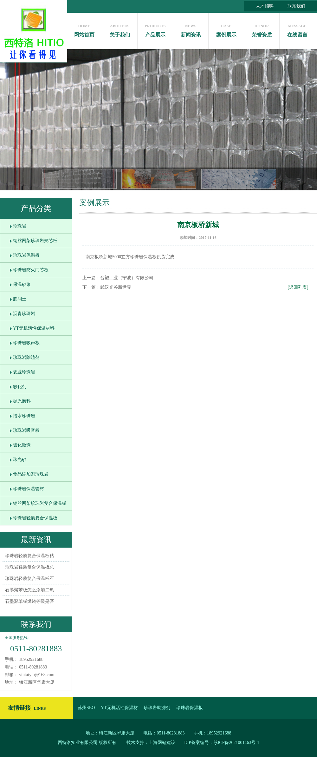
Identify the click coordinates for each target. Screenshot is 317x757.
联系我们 (296, 6)
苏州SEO (86, 707)
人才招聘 (265, 6)
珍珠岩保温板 (26, 255)
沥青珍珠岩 (24, 313)
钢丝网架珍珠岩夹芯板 (35, 240)
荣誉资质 (261, 29)
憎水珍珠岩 (24, 415)
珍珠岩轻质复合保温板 (35, 518)
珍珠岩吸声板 (26, 342)
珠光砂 (19, 459)
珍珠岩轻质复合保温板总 (29, 567)
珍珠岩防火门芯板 (31, 269)
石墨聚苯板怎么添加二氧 (29, 590)
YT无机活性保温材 (119, 707)
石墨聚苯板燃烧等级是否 (29, 601)
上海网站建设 (162, 742)
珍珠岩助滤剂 (157, 707)
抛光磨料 (22, 401)
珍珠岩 (19, 226)
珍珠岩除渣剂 (26, 357)
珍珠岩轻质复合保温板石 (29, 578)
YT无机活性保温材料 (34, 328)
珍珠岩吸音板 (26, 430)
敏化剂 (19, 386)
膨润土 (19, 299)
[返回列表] (298, 287)
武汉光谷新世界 (115, 287)
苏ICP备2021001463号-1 (236, 742)
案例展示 (226, 29)
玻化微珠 (22, 445)
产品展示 (155, 29)
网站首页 (84, 29)
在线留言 (297, 29)
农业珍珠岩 (24, 372)
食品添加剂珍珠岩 (31, 474)
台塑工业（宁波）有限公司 (126, 277)
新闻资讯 (190, 29)
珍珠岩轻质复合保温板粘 (29, 555)
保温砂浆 (22, 284)
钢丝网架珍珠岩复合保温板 (39, 503)
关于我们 (119, 29)
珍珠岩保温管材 (28, 488)
